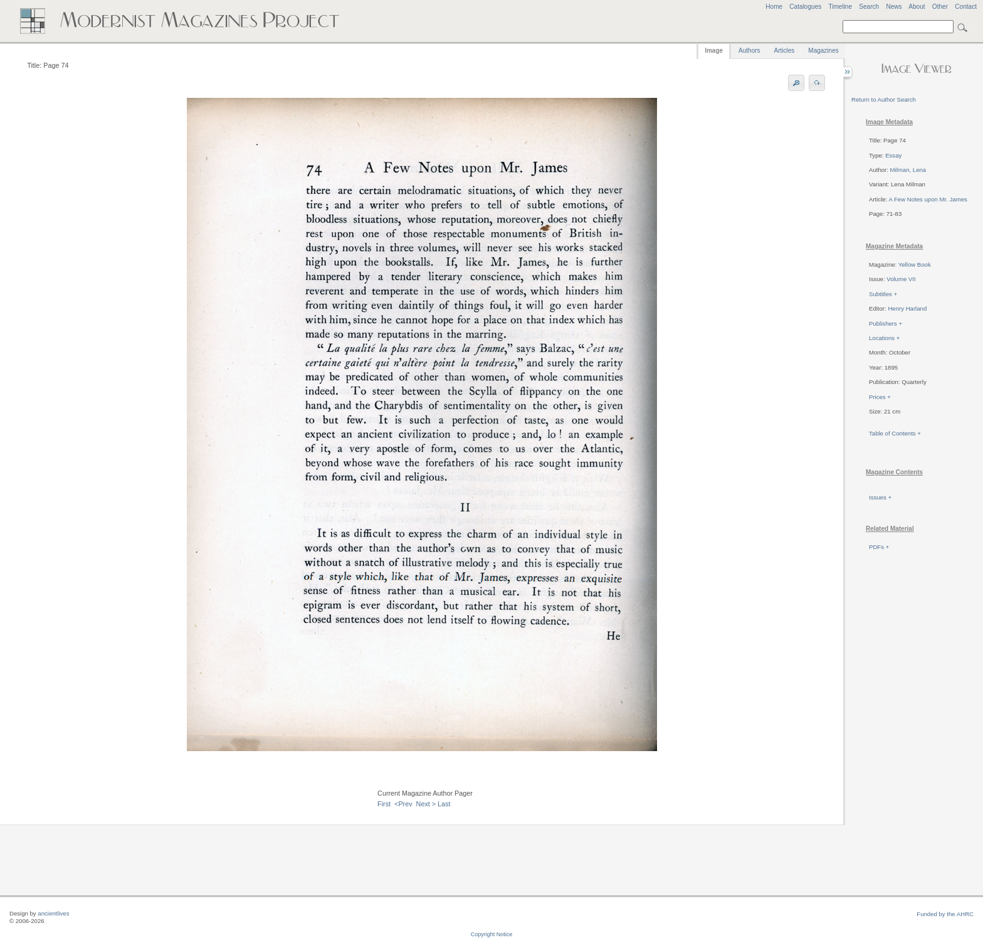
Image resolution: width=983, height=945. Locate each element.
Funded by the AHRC (945, 913)
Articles (784, 50)
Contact (966, 6)
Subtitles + (883, 294)
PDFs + (879, 546)
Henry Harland (907, 308)
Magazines (823, 50)
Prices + (880, 396)
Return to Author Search (883, 99)
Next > (426, 804)
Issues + (880, 497)
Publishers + (885, 323)
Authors (749, 50)
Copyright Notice (492, 934)
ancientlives (53, 913)
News (894, 6)
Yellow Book (914, 264)
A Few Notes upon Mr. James (927, 199)
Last (444, 804)
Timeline (840, 6)
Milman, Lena (908, 169)
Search (869, 6)
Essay (893, 155)
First (384, 804)
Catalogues (805, 6)
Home (773, 6)
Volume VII (900, 278)
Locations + (884, 337)
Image (714, 50)
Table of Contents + (895, 433)
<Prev (403, 804)
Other (940, 6)
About (916, 6)
